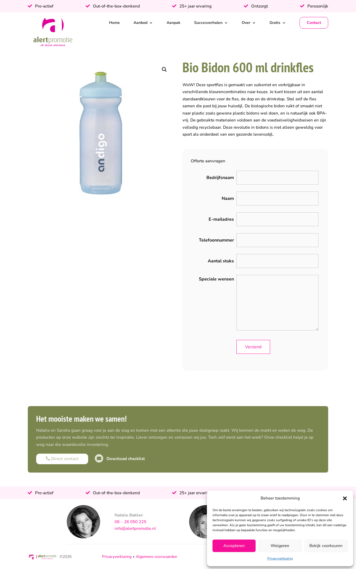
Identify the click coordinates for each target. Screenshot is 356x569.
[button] (345, 498)
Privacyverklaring (280, 558)
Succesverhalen (208, 22)
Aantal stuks (221, 261)
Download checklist (120, 458)
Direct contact (62, 458)
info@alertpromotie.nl (135, 528)
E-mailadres (221, 219)
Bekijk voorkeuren (326, 545)
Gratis (275, 22)
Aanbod (140, 22)
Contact (314, 22)
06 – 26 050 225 (130, 522)
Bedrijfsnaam (220, 177)
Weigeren (280, 545)
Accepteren (234, 545)
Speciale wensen (216, 279)
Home (114, 22)
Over (246, 22)
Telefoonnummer (216, 240)
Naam (228, 198)
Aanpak (174, 22)
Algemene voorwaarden (156, 556)
